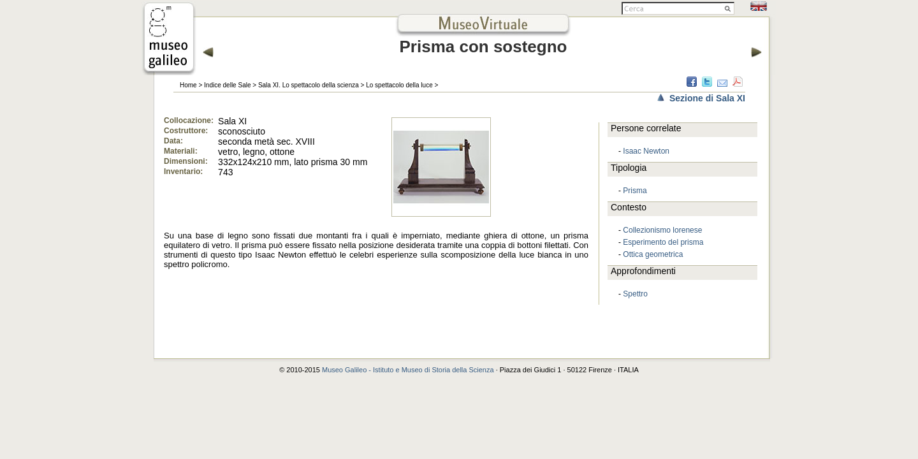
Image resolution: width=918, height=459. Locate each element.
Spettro (635, 293)
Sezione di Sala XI (707, 98)
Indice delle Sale (227, 85)
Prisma (634, 190)
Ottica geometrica (653, 254)
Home (188, 85)
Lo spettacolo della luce (399, 85)
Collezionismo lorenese (662, 230)
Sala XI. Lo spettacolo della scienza (308, 85)
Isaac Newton (646, 151)
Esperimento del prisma (663, 242)
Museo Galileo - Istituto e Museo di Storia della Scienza (408, 370)
